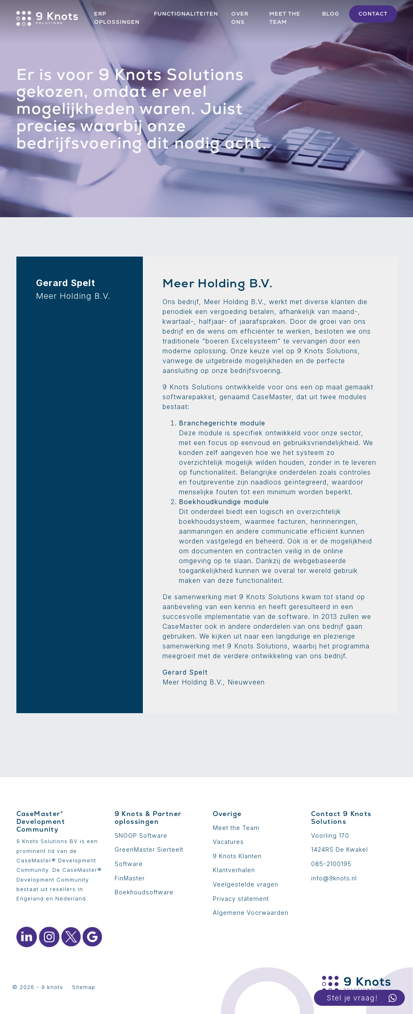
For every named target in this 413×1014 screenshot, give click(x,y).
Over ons (239, 17)
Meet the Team (236, 827)
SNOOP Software (141, 835)
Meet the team (284, 17)
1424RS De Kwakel (339, 849)
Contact (373, 13)
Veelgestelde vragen (245, 884)
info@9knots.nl (334, 878)
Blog (330, 13)
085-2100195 (331, 863)
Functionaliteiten (186, 13)
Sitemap (83, 987)
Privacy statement (241, 898)
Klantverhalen (234, 869)
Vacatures (228, 841)
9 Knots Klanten (237, 856)
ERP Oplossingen (117, 17)
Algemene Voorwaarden (251, 912)
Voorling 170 (330, 835)
